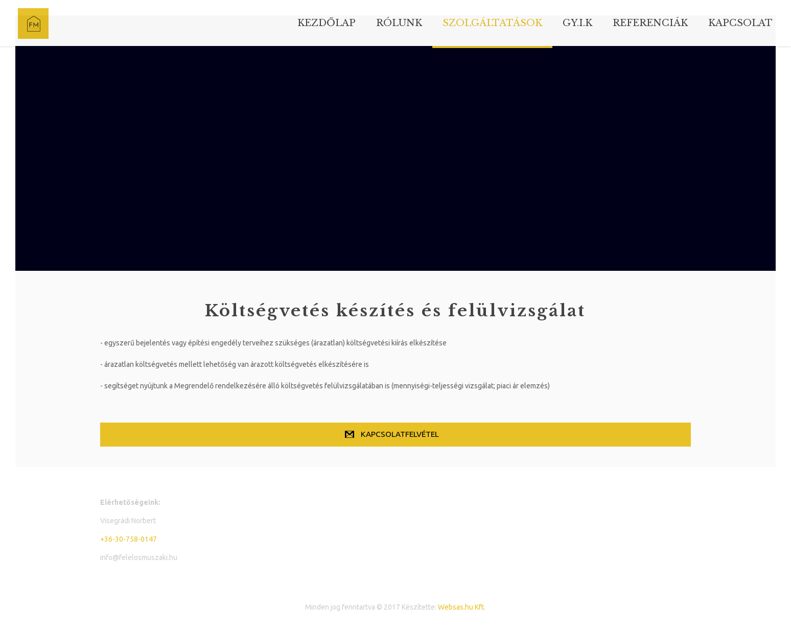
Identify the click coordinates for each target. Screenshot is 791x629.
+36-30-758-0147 (128, 539)
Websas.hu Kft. (461, 607)
